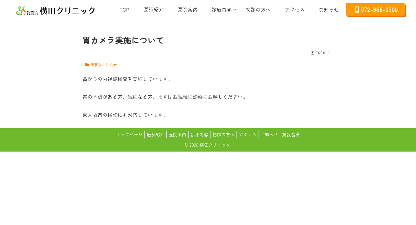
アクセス (251, 134)
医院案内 (174, 134)
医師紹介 (150, 134)
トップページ (121, 134)
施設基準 (299, 134)
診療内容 (198, 134)
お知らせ (275, 134)
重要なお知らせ (100, 64)
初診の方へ (225, 134)
